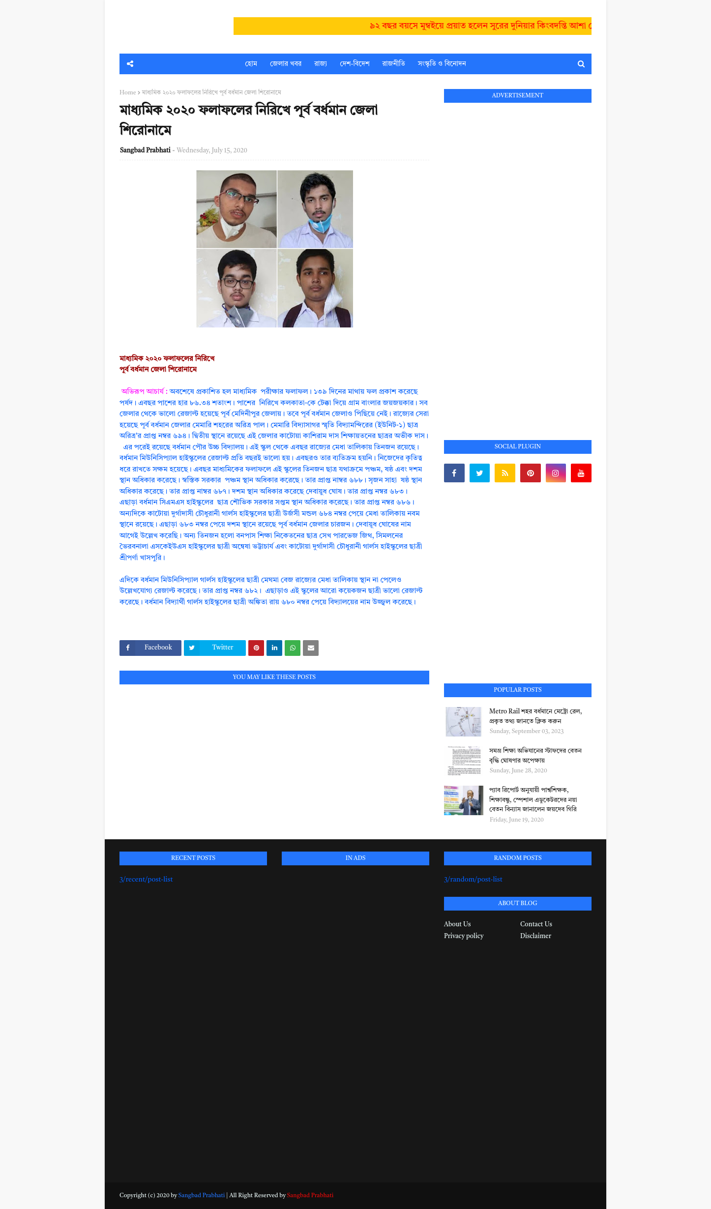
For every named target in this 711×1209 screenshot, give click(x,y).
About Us (457, 924)
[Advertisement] (518, 260)
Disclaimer (535, 936)
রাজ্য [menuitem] (320, 63)
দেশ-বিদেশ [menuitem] (354, 63)
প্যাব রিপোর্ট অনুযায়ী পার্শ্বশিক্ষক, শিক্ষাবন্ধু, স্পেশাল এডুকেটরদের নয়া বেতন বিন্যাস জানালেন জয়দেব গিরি (533, 800)
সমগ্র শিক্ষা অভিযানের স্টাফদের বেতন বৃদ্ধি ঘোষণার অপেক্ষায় (535, 756)
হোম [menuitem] (251, 63)
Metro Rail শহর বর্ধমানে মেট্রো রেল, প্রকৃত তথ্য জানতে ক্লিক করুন (535, 716)
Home (127, 93)
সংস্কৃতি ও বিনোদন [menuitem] (442, 63)
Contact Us (536, 924)
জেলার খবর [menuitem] (285, 63)
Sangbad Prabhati (145, 150)
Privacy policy (463, 936)
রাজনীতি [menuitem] (394, 63)
